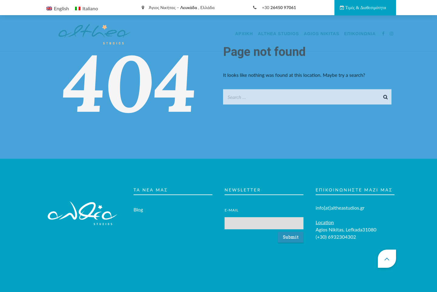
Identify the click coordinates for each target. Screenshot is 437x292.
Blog (138, 202)
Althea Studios (278, 33)
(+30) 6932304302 (336, 229)
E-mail (232, 202)
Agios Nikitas (321, 33)
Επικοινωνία (360, 33)
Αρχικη (244, 33)
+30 (274, 7)
